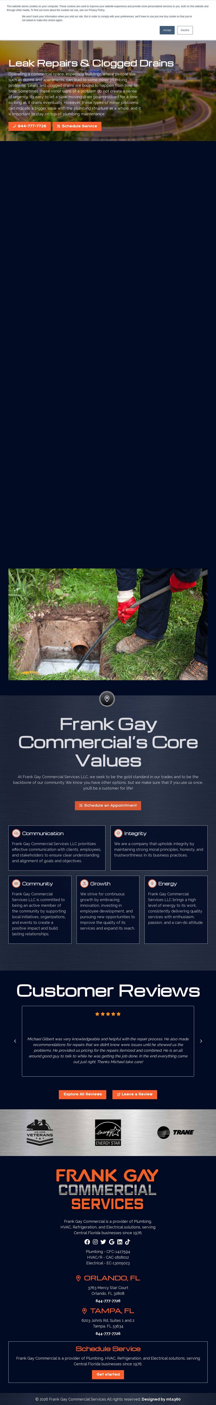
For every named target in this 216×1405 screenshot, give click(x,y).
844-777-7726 (29, 126)
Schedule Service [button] (77, 126)
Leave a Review (135, 1094)
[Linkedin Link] (119, 1242)
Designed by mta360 (161, 1399)
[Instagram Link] (95, 1242)
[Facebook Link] (87, 1242)
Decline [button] (185, 30)
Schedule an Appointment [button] (107, 822)
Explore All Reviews (82, 1094)
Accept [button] (167, 30)
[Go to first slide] (201, 1041)
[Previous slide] (15, 1041)
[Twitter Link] (103, 1242)
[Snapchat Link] (127, 1242)
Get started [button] (108, 1374)
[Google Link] (112, 1242)
